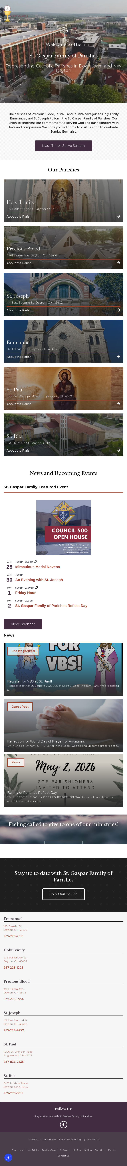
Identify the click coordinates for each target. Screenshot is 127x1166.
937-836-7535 (14, 1061)
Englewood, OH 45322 (18, 1055)
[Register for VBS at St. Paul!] (63, 669)
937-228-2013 (13, 936)
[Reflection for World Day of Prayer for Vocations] (63, 725)
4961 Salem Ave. (14, 989)
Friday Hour (25, 593)
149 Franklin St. (13, 926)
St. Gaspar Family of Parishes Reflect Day (51, 606)
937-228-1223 (13, 967)
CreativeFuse (92, 1139)
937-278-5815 (13, 1093)
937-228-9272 (14, 1030)
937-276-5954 (14, 999)
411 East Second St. (16, 1020)
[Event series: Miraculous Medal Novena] (35, 562)
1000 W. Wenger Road (18, 1051)
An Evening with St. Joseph (39, 580)
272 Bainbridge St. (15, 957)
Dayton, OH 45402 (15, 929)
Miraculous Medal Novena (37, 567)
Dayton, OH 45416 (15, 992)
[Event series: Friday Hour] (36, 588)
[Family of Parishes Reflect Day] (63, 780)
